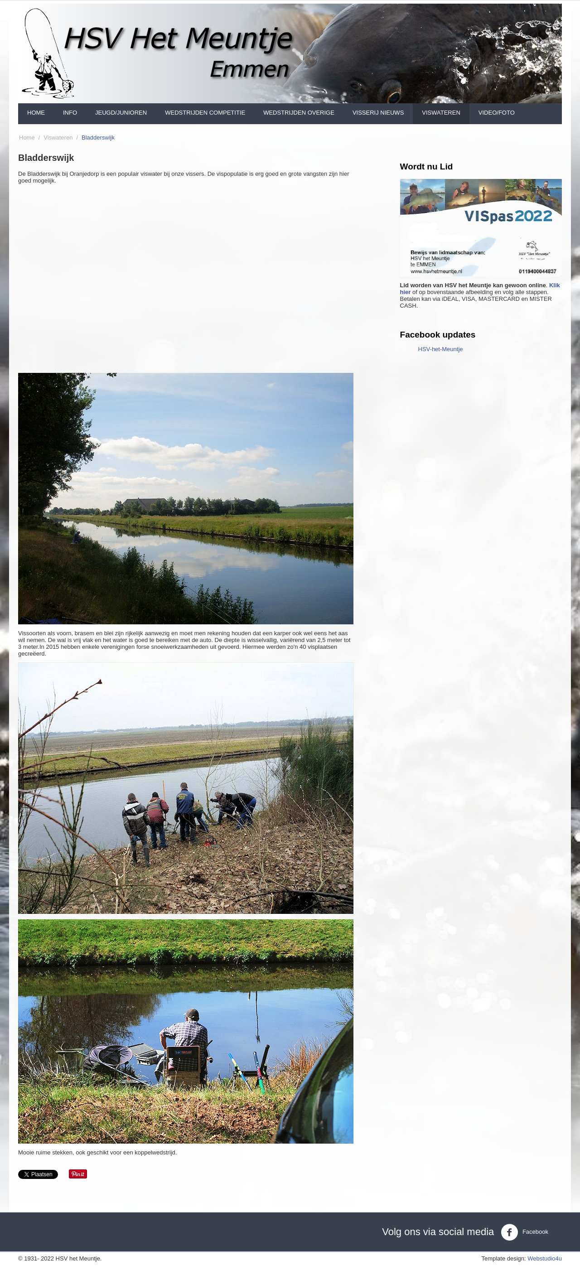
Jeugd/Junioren (121, 112)
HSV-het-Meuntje (440, 349)
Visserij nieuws (378, 112)
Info (70, 112)
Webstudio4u (544, 1258)
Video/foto (496, 112)
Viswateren (441, 112)
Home (36, 112)
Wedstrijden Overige (298, 112)
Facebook (524, 1232)
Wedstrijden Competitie (205, 112)
